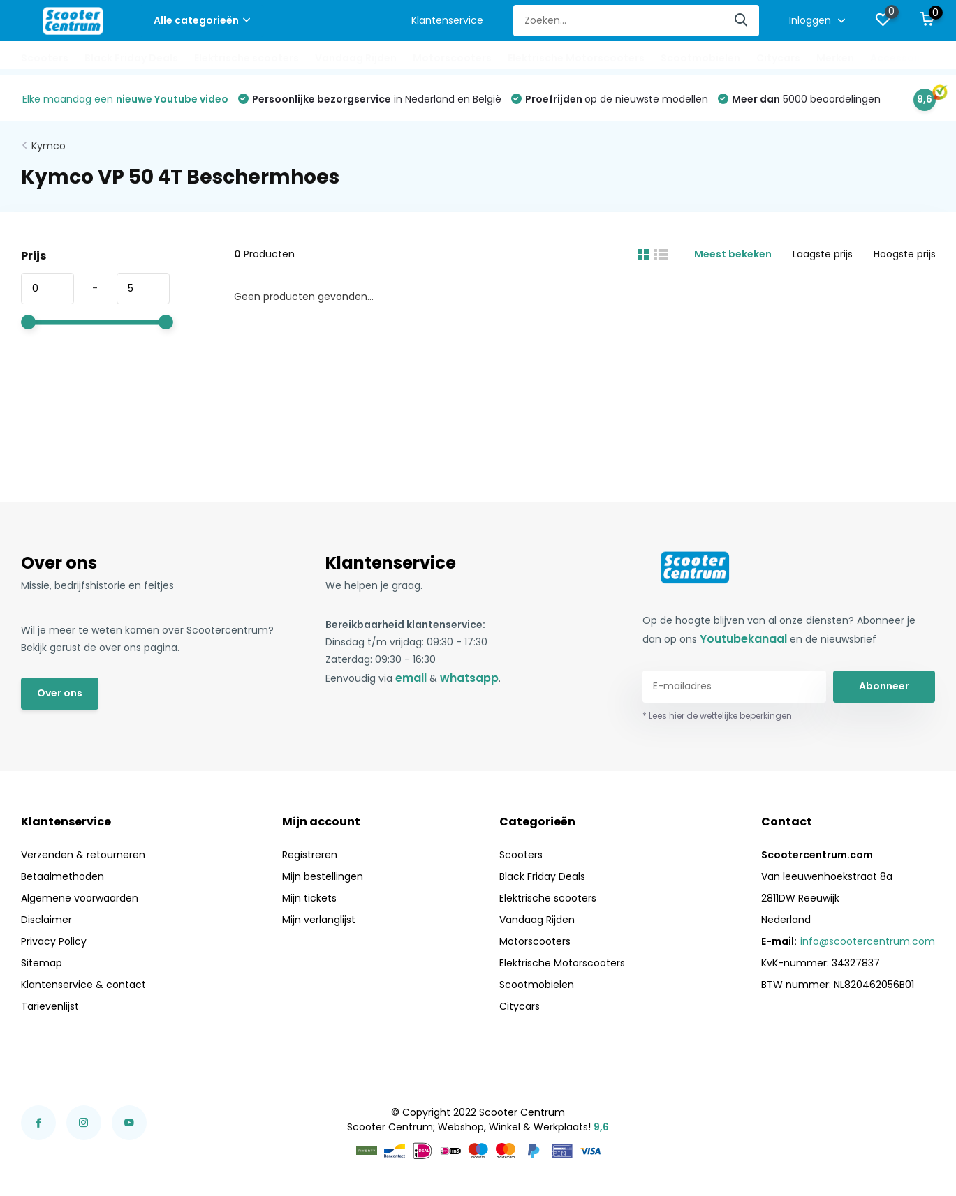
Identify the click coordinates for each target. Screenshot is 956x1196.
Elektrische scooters (246, 58)
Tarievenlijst (50, 1006)
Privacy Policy (54, 941)
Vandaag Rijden (356, 58)
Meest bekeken (733, 254)
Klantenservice (447, 20)
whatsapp (469, 678)
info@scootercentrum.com (867, 941)
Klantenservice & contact (83, 985)
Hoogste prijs (905, 254)
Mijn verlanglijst (318, 920)
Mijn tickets (309, 898)
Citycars (778, 58)
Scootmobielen (700, 58)
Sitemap (41, 963)
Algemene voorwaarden (79, 898)
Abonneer (884, 686)
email (411, 678)
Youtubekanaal (743, 639)
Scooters (44, 58)
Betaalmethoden (62, 876)
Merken (835, 58)
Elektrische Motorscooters (576, 58)
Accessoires (901, 58)
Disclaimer (46, 920)
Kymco (48, 146)
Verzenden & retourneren (83, 855)
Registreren (309, 855)
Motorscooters (452, 58)
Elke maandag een (125, 99)
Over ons (59, 693)
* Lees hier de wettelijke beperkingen (717, 716)
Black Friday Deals (131, 58)
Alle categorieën (202, 20)
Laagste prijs (823, 254)
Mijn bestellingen (322, 876)
